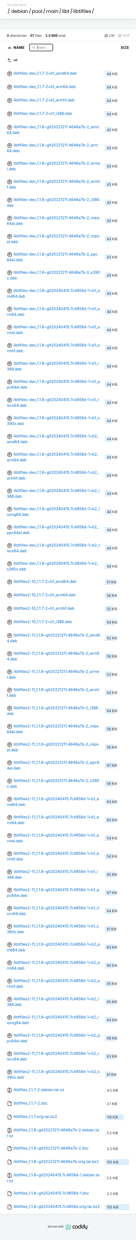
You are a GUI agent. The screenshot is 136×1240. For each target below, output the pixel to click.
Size (125, 47)
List (109, 35)
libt (66, 11)
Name (20, 47)
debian (19, 11)
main (52, 11)
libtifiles (82, 11)
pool (37, 11)
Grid (123, 35)
